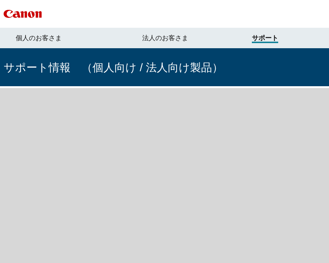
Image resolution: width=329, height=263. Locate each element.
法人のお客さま (165, 38)
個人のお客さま (39, 38)
